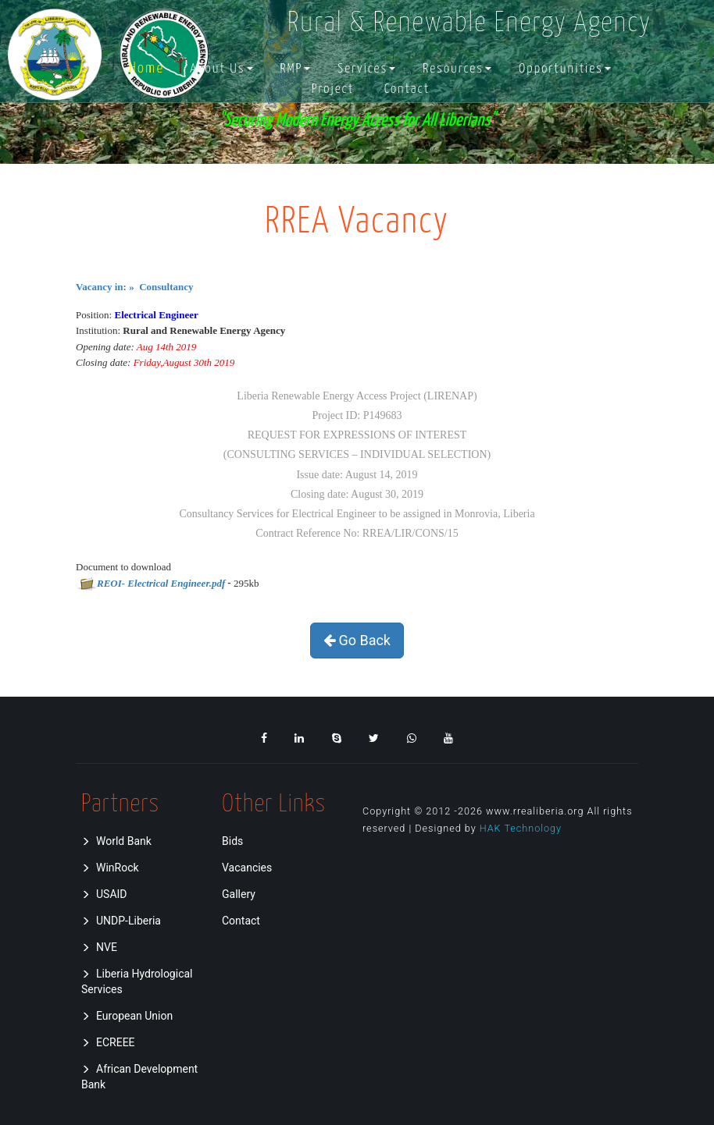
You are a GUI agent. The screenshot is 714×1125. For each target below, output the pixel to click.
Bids (232, 841)
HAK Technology (521, 828)
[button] (221, 69)
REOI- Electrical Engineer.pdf (161, 583)
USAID (104, 894)
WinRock (110, 867)
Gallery (238, 894)
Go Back (357, 640)
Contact (407, 89)
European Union (127, 1016)
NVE (99, 947)
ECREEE (108, 1042)
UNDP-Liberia (121, 920)
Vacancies (247, 867)
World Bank (116, 841)
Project (333, 89)
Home (146, 69)
